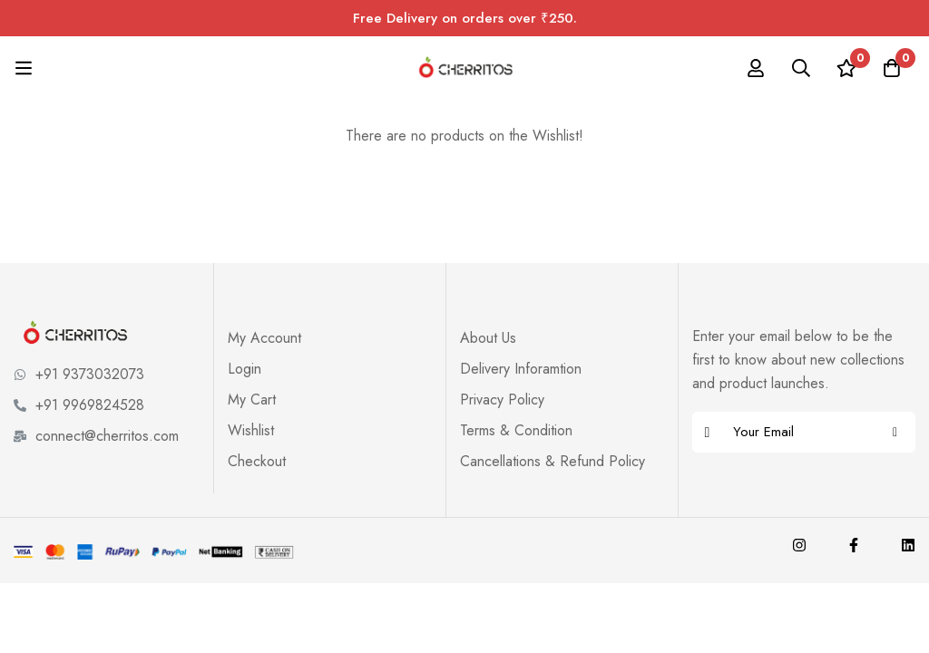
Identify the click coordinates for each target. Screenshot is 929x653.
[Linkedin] (908, 545)
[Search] (801, 68)
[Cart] (891, 68)
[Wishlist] (846, 68)
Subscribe (895, 432)
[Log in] (755, 68)
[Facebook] (853, 545)
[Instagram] (799, 545)
